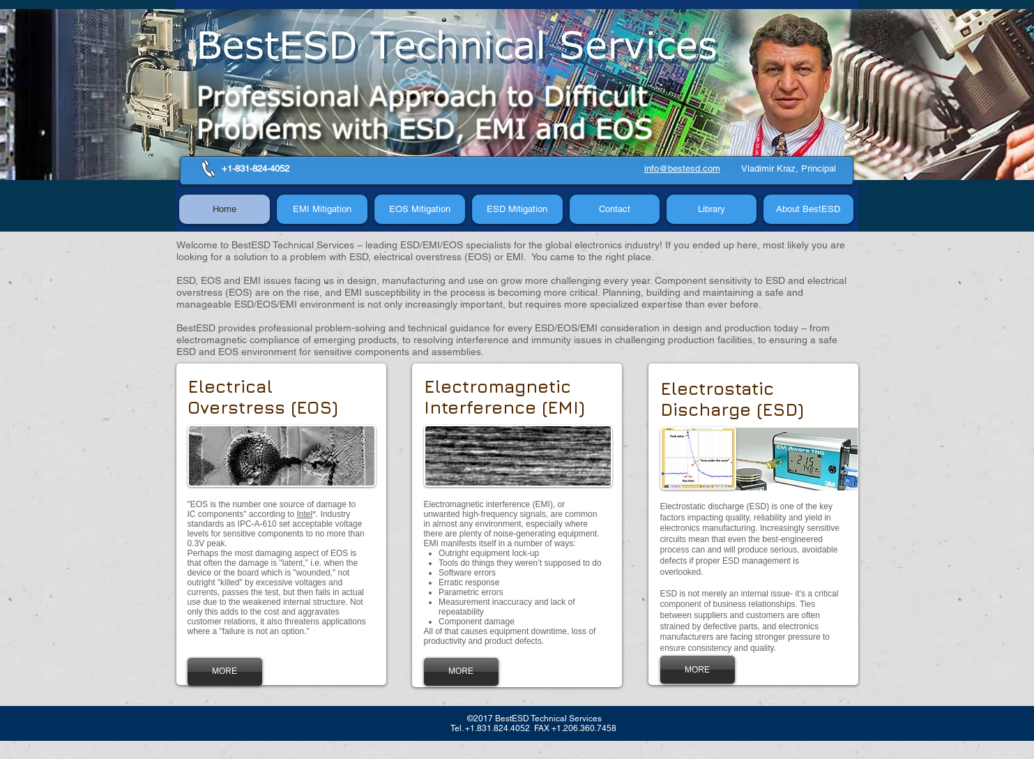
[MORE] (225, 672)
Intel (305, 514)
